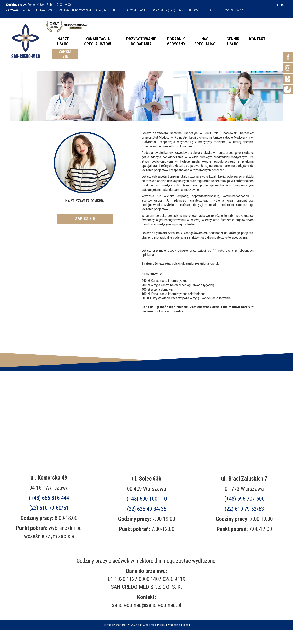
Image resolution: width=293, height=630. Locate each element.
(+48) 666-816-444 (49, 498)
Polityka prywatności (114, 624)
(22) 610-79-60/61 (49, 508)
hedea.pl (186, 624)
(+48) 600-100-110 (146, 498)
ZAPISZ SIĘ (85, 218)
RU (283, 5)
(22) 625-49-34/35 (146, 509)
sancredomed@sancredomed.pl (146, 605)
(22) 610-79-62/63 (244, 509)
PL (276, 5)
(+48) (244, 498)
